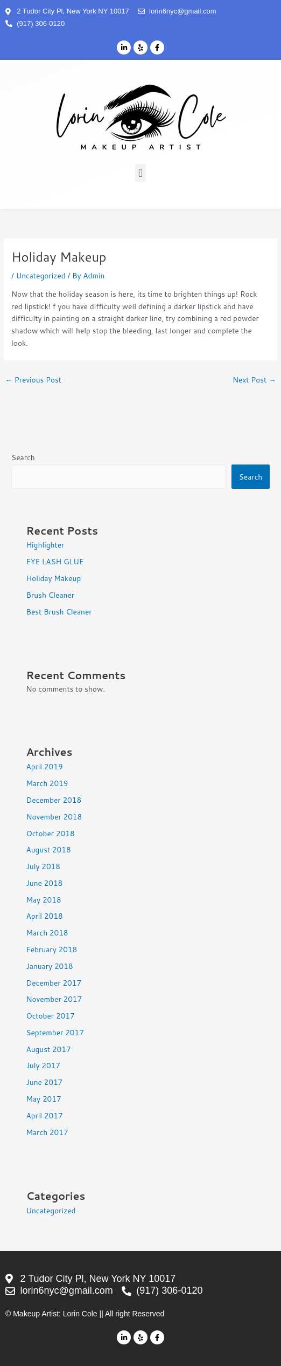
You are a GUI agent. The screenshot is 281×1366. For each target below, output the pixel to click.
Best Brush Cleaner (59, 611)
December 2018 (53, 800)
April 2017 (44, 1115)
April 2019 (44, 766)
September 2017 (54, 1032)
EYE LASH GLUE (54, 561)
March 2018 (47, 932)
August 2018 (48, 849)
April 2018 (44, 916)
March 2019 (47, 783)
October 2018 (50, 833)
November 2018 (54, 816)
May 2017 (43, 1099)
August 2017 (48, 1049)
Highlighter (45, 544)
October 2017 (50, 1015)
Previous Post (33, 379)
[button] (140, 173)
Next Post (254, 379)
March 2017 (47, 1132)
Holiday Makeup (53, 578)
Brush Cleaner (50, 595)
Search (23, 457)
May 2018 (43, 899)
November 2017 (54, 999)
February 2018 (51, 949)
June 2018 (44, 883)
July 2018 (43, 866)
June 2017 (44, 1082)
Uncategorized (41, 275)
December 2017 (53, 983)
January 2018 (49, 966)
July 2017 (43, 1065)
